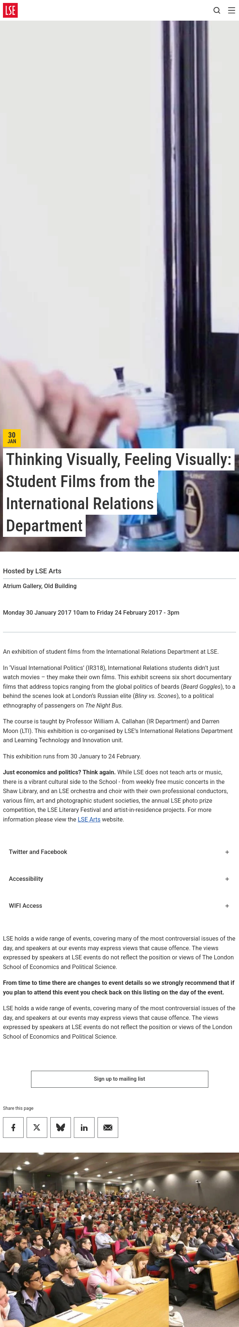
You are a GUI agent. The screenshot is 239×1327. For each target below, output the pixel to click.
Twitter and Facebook (119, 851)
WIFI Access (119, 905)
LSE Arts (89, 819)
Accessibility (119, 878)
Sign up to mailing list (119, 1079)
